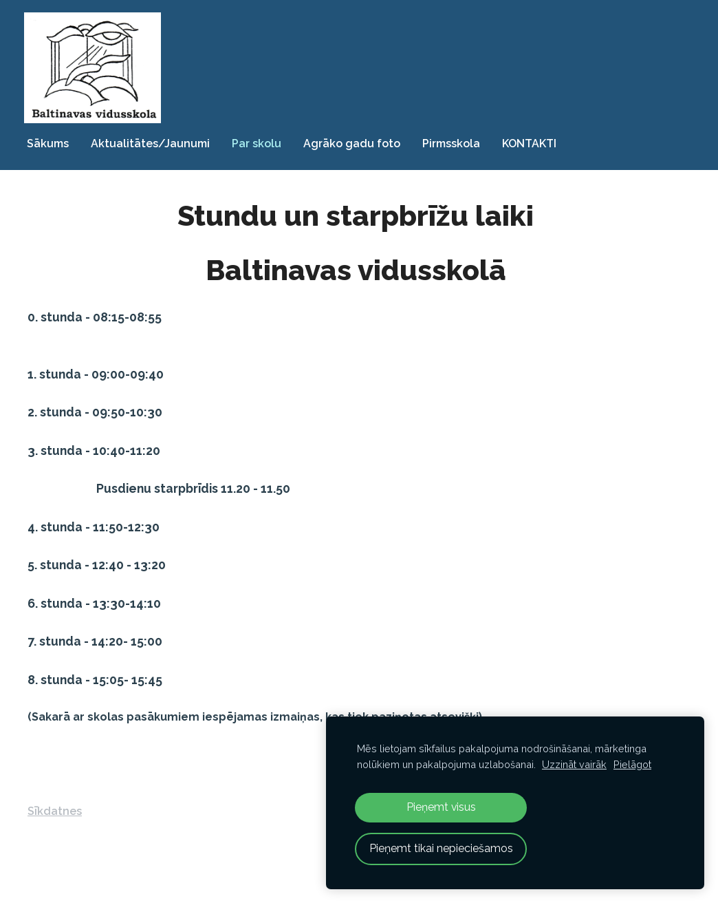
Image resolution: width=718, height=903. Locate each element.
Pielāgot (632, 764)
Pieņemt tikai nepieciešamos (441, 848)
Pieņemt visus (441, 807)
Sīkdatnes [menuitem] (55, 809)
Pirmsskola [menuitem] (454, 142)
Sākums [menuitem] (51, 142)
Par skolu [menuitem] (260, 142)
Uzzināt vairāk (574, 764)
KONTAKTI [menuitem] (532, 142)
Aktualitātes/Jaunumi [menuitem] (153, 142)
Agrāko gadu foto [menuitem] (355, 142)
